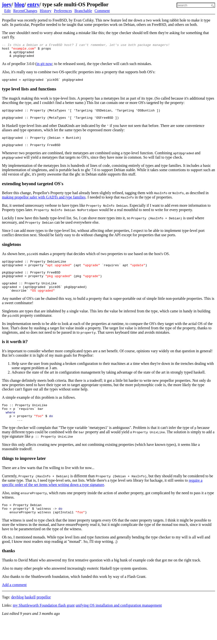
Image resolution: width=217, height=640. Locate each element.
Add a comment (14, 605)
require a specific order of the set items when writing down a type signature (102, 500)
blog (19, 4)
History (45, 11)
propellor (43, 617)
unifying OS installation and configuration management (119, 626)
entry (33, 4)
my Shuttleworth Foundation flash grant (44, 626)
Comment (102, 11)
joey (7, 4)
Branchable (83, 11)
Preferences (63, 11)
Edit (7, 11)
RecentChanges (25, 11)
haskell (30, 617)
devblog (17, 617)
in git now (44, 67)
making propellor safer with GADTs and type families (44, 205)
